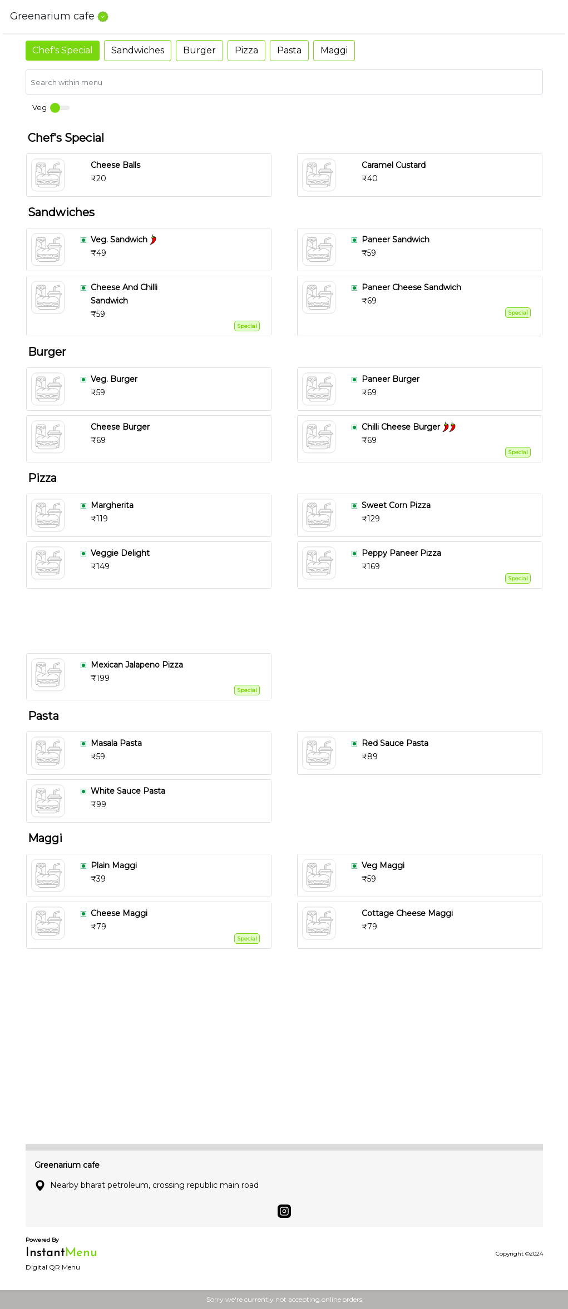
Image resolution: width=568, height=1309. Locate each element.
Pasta (289, 50)
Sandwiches (137, 50)
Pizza (246, 50)
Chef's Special (62, 50)
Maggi (334, 50)
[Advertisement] (288, 621)
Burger (199, 50)
